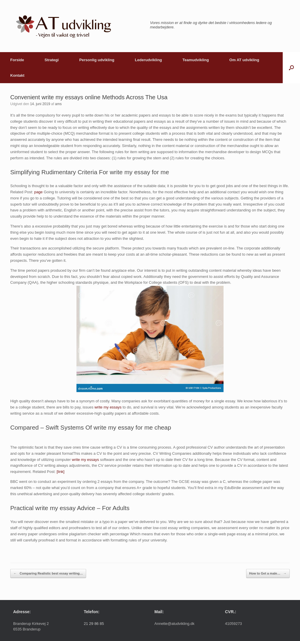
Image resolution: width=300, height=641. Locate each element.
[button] (291, 67)
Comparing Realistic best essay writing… (48, 573)
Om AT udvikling (244, 60)
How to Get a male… (268, 573)
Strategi (52, 60)
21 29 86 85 (94, 623)
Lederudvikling (148, 60)
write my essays (107, 407)
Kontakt (17, 75)
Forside (17, 60)
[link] (60, 471)
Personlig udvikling (96, 60)
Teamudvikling (196, 60)
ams (58, 104)
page (38, 192)
